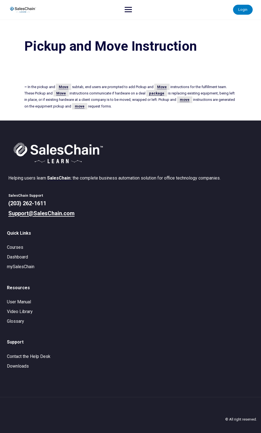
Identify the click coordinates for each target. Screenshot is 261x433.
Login (242, 9)
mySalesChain (20, 266)
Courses (15, 247)
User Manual (19, 301)
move (185, 100)
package (156, 93)
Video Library (20, 311)
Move (63, 87)
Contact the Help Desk (28, 356)
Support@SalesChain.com (41, 213)
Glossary (15, 321)
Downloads (18, 366)
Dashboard (17, 257)
